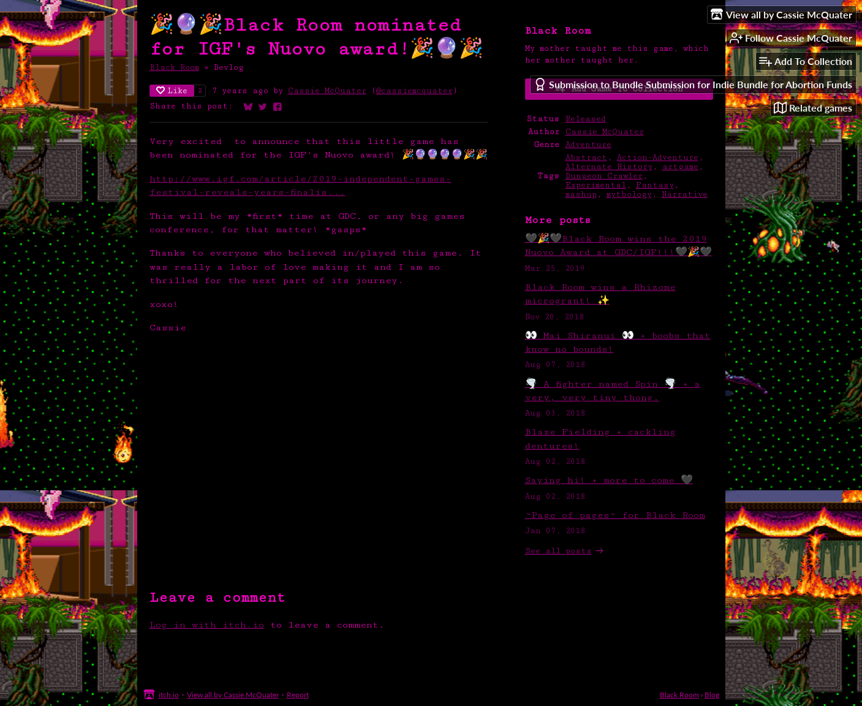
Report (298, 694)
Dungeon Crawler (604, 176)
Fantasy (655, 185)
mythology (629, 194)
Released (585, 119)
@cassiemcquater (414, 91)
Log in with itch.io (206, 625)
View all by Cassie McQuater (233, 694)
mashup (581, 194)
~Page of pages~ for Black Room (615, 515)
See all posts (558, 551)
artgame (680, 167)
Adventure (588, 145)
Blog (712, 694)
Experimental (595, 185)
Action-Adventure (657, 157)
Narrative (685, 194)
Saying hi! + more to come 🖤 (609, 480)
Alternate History (608, 167)
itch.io (169, 694)
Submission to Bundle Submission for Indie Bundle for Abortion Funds (693, 84)
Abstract (586, 157)
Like (171, 91)
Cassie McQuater (327, 91)
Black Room (174, 67)
